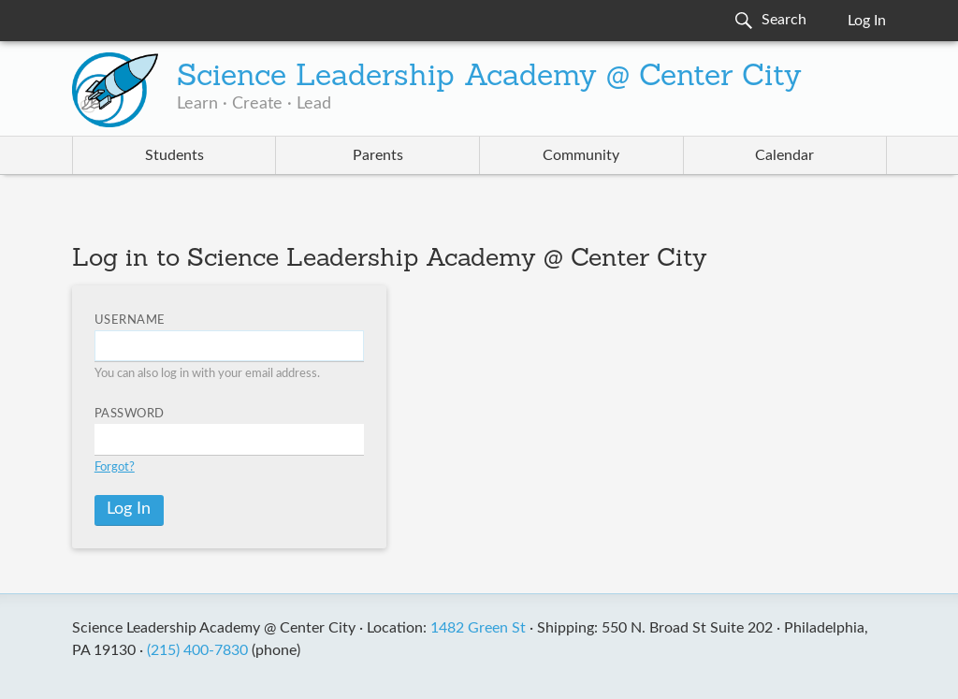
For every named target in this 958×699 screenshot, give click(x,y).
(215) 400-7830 (197, 650)
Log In (867, 20)
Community (581, 155)
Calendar (784, 155)
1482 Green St (478, 627)
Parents (378, 155)
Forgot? (114, 467)
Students (174, 155)
